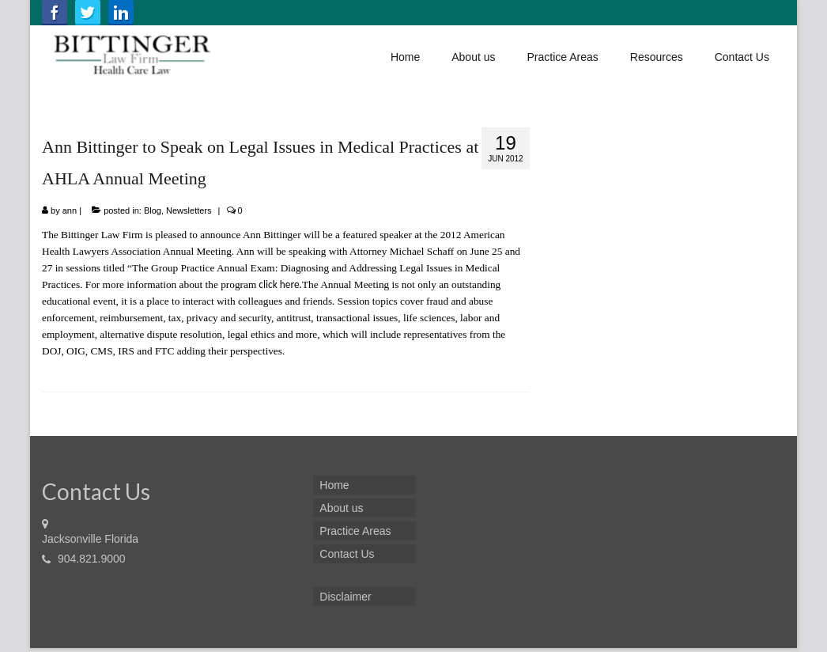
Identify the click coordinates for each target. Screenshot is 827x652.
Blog (152, 210)
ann (69, 210)
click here (279, 284)
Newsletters (188, 210)
